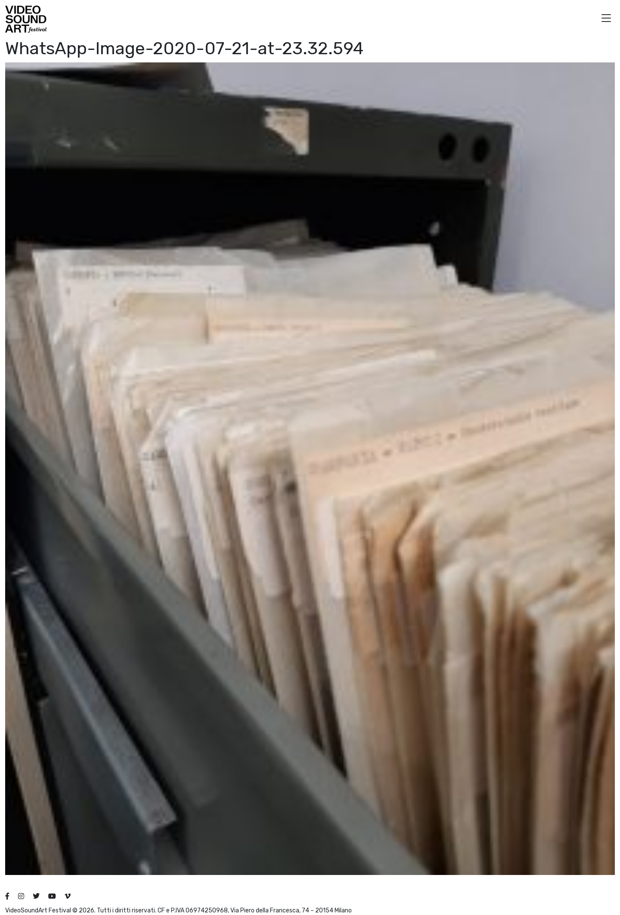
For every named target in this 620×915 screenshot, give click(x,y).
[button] (606, 19)
